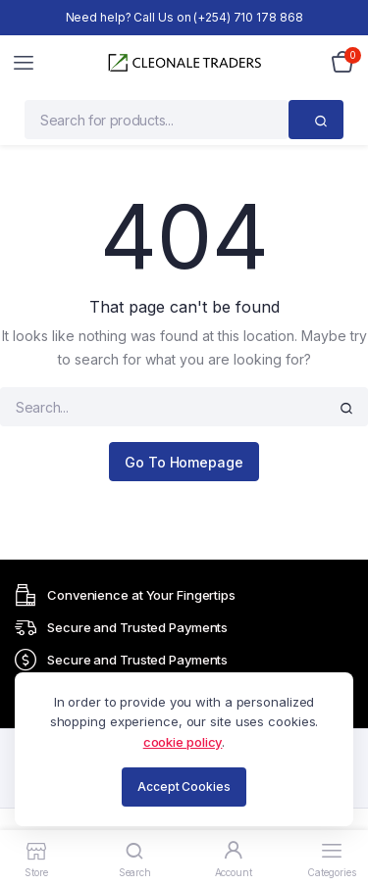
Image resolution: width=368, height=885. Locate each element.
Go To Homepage (184, 462)
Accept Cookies (184, 786)
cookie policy (183, 742)
